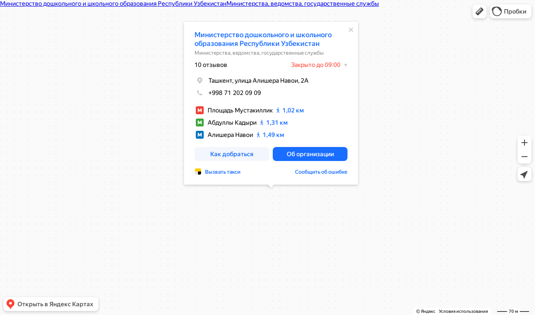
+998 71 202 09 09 (228, 92)
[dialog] (271, 103)
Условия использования (463, 311)
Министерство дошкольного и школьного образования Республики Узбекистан (263, 39)
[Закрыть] (350, 29)
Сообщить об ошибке (321, 172)
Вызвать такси (222, 172)
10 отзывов (211, 64)
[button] (479, 11)
